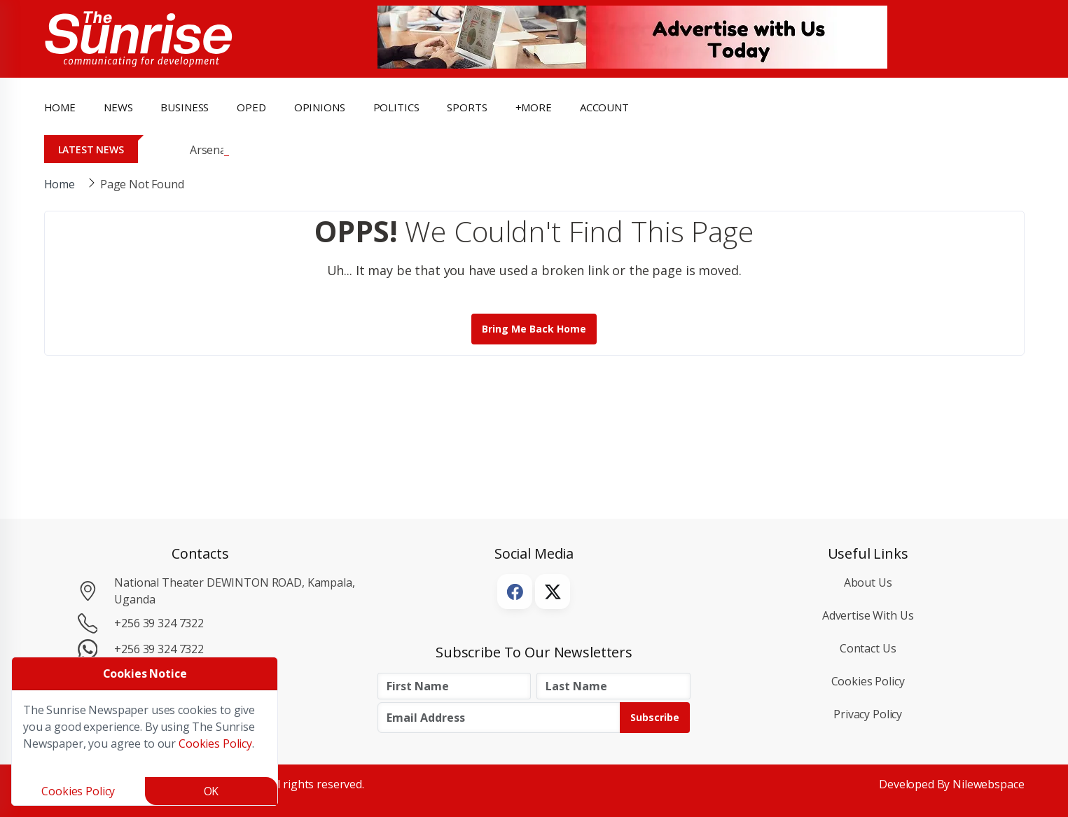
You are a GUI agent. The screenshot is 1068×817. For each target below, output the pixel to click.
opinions (319, 107)
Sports (467, 107)
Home (60, 107)
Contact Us (868, 648)
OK (211, 791)
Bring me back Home (534, 328)
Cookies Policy (868, 681)
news (118, 107)
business (184, 107)
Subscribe (654, 717)
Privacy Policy (867, 714)
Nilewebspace (988, 784)
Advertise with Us (868, 615)
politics (396, 107)
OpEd (251, 107)
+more (533, 107)
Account (604, 107)
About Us (868, 582)
